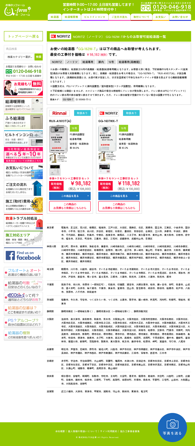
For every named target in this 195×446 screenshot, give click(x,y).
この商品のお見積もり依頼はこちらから (69, 206)
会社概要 (60, 431)
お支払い (160, 17)
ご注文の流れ (120, 17)
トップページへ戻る (23, 36)
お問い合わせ (180, 17)
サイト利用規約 (108, 431)
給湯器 (55, 17)
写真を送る (172, 427)
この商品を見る (70, 196)
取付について (142, 17)
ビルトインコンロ (94, 17)
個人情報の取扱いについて (82, 431)
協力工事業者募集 (130, 431)
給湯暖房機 (71, 17)
